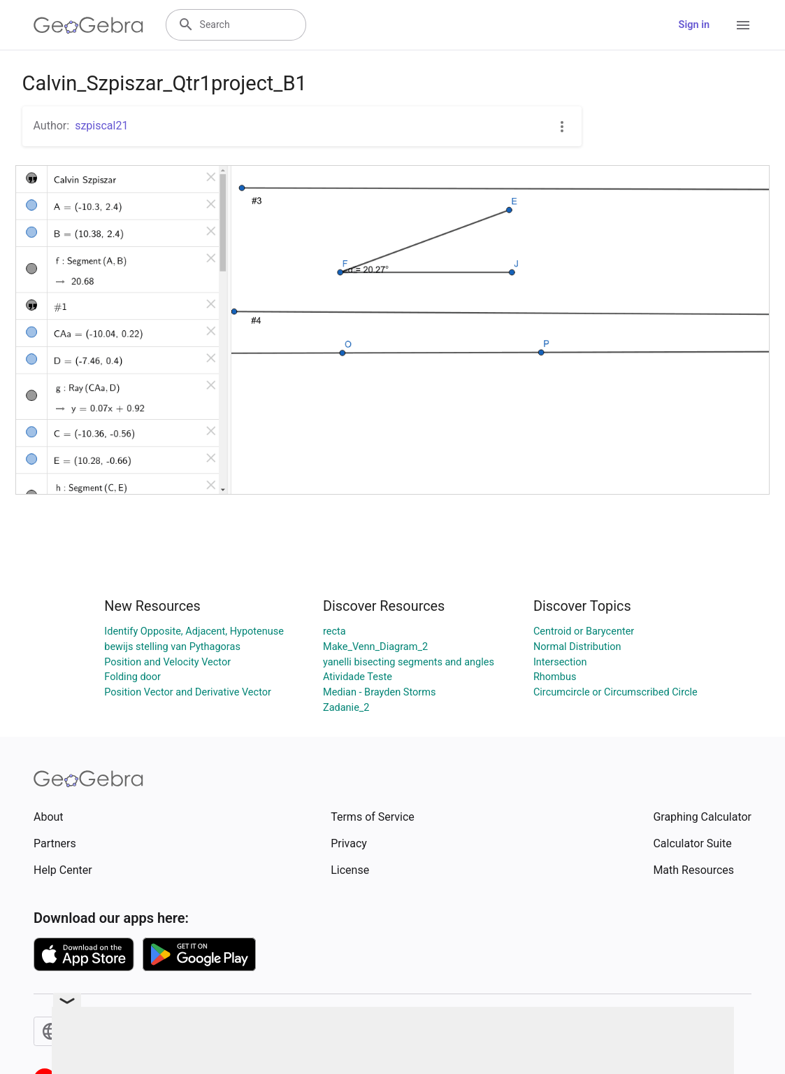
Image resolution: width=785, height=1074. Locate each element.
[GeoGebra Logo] (88, 25)
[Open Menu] (743, 25)
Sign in (694, 25)
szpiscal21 (101, 125)
